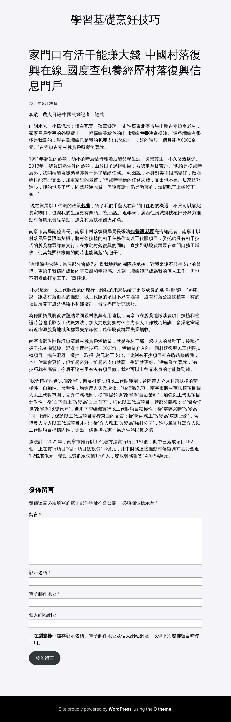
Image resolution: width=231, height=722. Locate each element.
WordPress (120, 709)
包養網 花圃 (142, 231)
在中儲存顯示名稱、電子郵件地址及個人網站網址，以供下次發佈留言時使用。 (116, 639)
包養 (144, 133)
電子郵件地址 (44, 594)
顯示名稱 (40, 572)
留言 (35, 514)
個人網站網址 (43, 615)
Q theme (162, 709)
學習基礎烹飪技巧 (115, 19)
